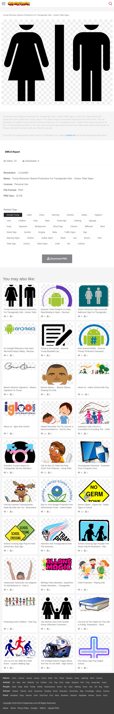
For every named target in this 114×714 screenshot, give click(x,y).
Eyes (71, 687)
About (5, 708)
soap (9, 226)
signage (92, 220)
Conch (43, 678)
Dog (55, 682)
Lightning (84, 678)
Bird (23, 682)
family (32, 687)
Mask (14, 687)
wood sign (58, 226)
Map (81, 691)
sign (85, 232)
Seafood (73, 695)
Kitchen (91, 695)
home (85, 687)
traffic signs (70, 232)
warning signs (13, 238)
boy (100, 687)
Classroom (38, 691)
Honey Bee (95, 682)
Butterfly (31, 682)
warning (55, 215)
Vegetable (82, 695)
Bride (26, 687)
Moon (92, 678)
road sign (61, 220)
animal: (6, 682)
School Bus (73, 691)
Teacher (23, 691)
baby (54, 232)
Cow (50, 682)
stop (35, 220)
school (26, 244)
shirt (99, 238)
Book (30, 691)
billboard (89, 226)
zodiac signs (47, 238)
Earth (50, 678)
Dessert (29, 695)
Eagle (67, 682)
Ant (13, 682)
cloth (57, 244)
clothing (77, 220)
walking (78, 687)
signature (23, 226)
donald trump (13, 215)
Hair (90, 687)
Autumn (21, 678)
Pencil (55, 691)
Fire (55, 678)
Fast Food (43, 695)
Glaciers (69, 678)
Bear (18, 682)
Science (106, 691)
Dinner (98, 695)
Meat (57, 695)
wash (63, 238)
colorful (81, 244)
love (9, 220)
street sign (12, 232)
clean (41, 215)
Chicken (44, 682)
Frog (87, 682)
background (40, 226)
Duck (61, 682)
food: (5, 695)
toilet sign (11, 244)
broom (87, 238)
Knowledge (89, 691)
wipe (47, 220)
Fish (82, 682)
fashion (70, 215)
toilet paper (42, 244)
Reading (48, 691)
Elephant (75, 682)
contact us (70, 135)
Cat (37, 682)
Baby (20, 687)
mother (40, 687)
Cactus (36, 678)
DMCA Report (12, 152)
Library (98, 691)
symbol (27, 232)
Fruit (51, 695)
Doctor (59, 687)
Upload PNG (53, 708)
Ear (65, 687)
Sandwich (64, 695)
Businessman (50, 687)
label (29, 215)
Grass (76, 678)
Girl (95, 687)
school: (6, 691)
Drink (36, 695)
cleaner (73, 226)
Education (63, 691)
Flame (61, 678)
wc (68, 244)
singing (41, 232)
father (106, 687)
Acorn (14, 678)
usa (75, 238)
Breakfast (14, 695)
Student (15, 691)
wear (102, 226)
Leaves (29, 678)
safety (84, 215)
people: (6, 686)
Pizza (105, 695)
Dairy (22, 695)
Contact (34, 708)
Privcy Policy (23, 708)
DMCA (43, 708)
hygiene (98, 215)
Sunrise (99, 678)
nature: (6, 678)
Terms (13, 708)
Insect (104, 682)
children (22, 220)
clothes (30, 238)
